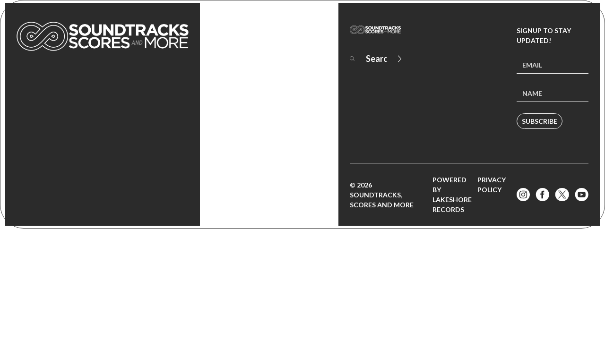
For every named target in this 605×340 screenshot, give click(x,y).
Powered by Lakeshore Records (452, 194)
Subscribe (539, 121)
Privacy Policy (491, 185)
